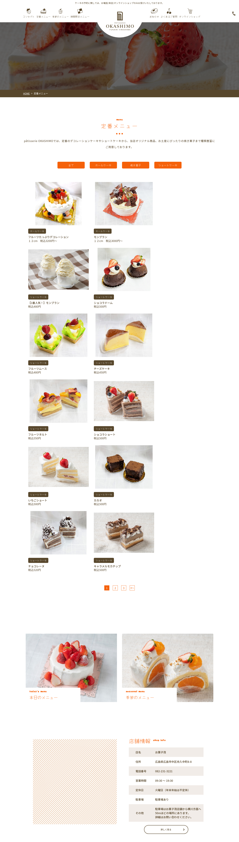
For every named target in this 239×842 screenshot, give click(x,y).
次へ (132, 447)
